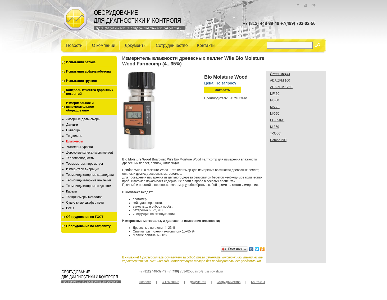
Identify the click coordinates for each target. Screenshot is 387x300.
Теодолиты (74, 136)
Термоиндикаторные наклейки (88, 180)
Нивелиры (73, 130)
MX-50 (274, 113)
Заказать (222, 90)
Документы (135, 45)
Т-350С (275, 133)
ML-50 (274, 100)
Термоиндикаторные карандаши (90, 175)
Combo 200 (278, 140)
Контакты (206, 45)
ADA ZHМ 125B (281, 87)
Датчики (72, 125)
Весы (70, 208)
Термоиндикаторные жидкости (88, 186)
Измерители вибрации (82, 169)
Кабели (71, 191)
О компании (103, 45)
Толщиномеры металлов (84, 197)
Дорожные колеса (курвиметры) (89, 152)
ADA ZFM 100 (280, 80)
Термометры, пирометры (84, 163)
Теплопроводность (80, 158)
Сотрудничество (172, 45)
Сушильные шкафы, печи (85, 202)
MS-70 (274, 107)
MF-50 (274, 94)
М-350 (274, 127)
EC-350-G (277, 120)
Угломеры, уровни (79, 147)
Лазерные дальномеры (83, 119)
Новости (74, 45)
